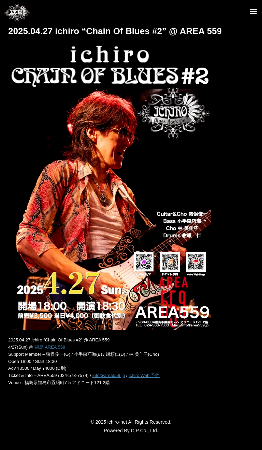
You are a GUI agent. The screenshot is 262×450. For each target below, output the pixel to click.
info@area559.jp (108, 375)
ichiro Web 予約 (144, 375)
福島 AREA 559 (50, 347)
